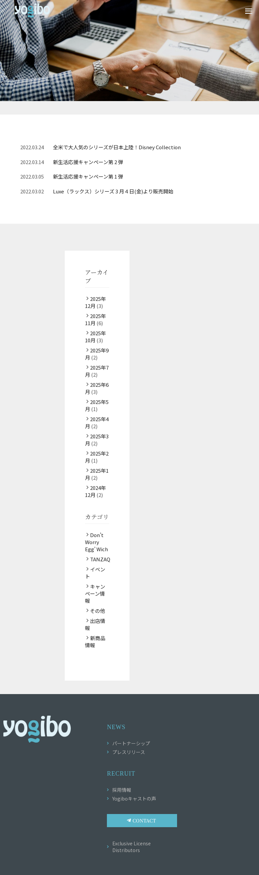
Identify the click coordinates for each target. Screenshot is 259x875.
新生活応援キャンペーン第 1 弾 (88, 176)
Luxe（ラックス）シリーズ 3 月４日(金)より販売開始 (113, 191)
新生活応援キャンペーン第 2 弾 (88, 161)
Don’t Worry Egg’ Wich (96, 542)
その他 (97, 610)
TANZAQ (100, 559)
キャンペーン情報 (95, 593)
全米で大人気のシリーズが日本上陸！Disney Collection (117, 147)
